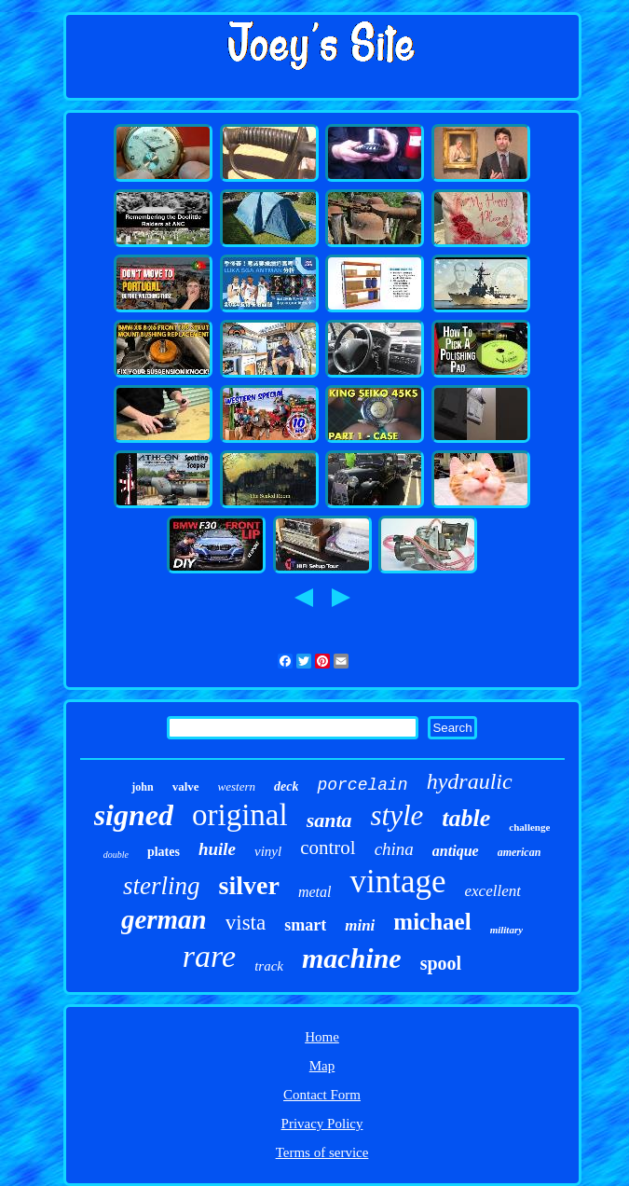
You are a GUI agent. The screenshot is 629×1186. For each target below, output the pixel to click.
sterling (161, 886)
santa (329, 820)
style (397, 815)
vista (246, 922)
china (394, 849)
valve (185, 786)
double (116, 854)
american (519, 852)
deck (286, 786)
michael (432, 921)
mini (360, 925)
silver (249, 885)
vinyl (267, 851)
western (236, 786)
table (466, 818)
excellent (493, 891)
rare (209, 956)
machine (352, 958)
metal (315, 892)
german (164, 919)
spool (440, 963)
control (327, 847)
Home (322, 1036)
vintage (397, 881)
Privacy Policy (322, 1123)
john (142, 786)
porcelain (362, 785)
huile (217, 849)
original (240, 815)
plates (163, 852)
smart (305, 925)
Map (322, 1065)
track (268, 965)
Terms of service (322, 1152)
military (506, 929)
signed (133, 815)
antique (455, 851)
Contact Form (322, 1094)
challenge (529, 827)
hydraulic (470, 781)
